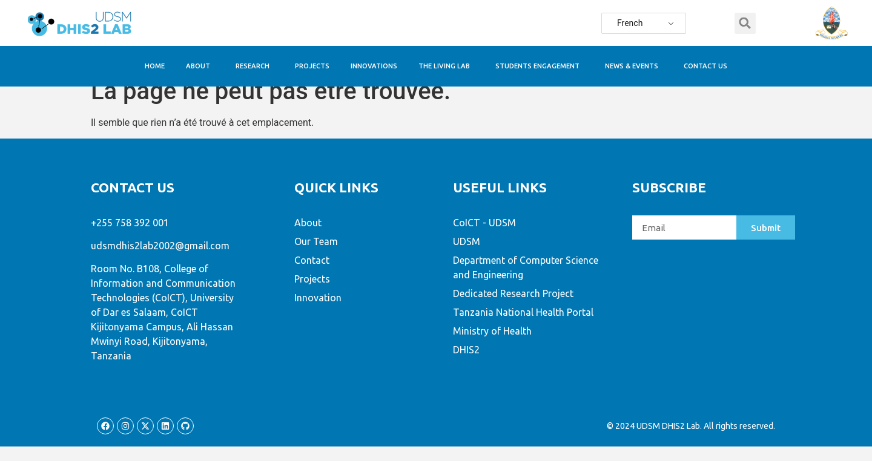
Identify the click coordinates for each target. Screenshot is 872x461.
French (629, 23)
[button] (745, 23)
